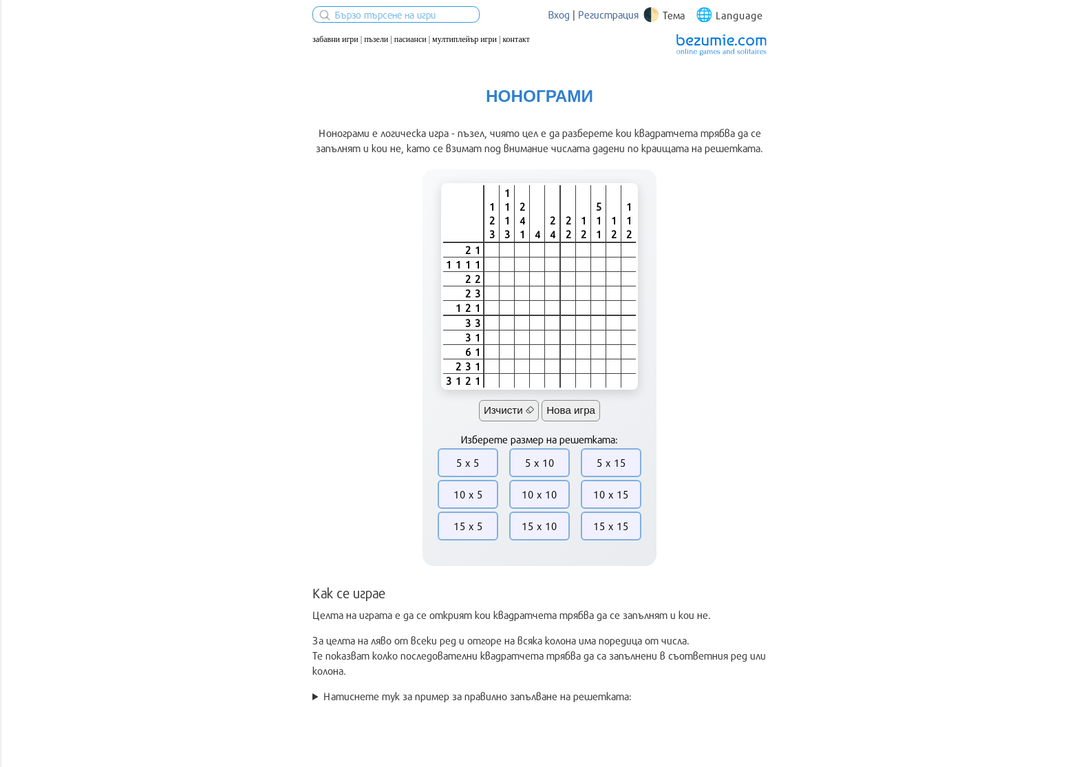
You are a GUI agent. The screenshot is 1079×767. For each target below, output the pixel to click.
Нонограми (539, 96)
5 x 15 (611, 462)
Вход (559, 14)
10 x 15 (611, 494)
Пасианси (410, 39)
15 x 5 (468, 526)
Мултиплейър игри (464, 39)
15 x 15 (611, 526)
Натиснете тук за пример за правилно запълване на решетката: (477, 696)
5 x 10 (540, 462)
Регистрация (608, 14)
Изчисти (509, 410)
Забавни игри (335, 39)
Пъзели (376, 39)
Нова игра (570, 410)
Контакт (515, 39)
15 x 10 (539, 526)
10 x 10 (539, 494)
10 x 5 (468, 494)
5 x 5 (468, 462)
